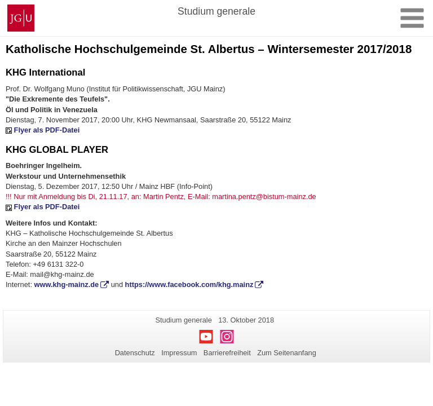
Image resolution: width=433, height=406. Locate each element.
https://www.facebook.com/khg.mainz (189, 284)
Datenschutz (135, 352)
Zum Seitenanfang (286, 352)
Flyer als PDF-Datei (47, 130)
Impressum (179, 352)
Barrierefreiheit (227, 352)
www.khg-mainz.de (66, 284)
